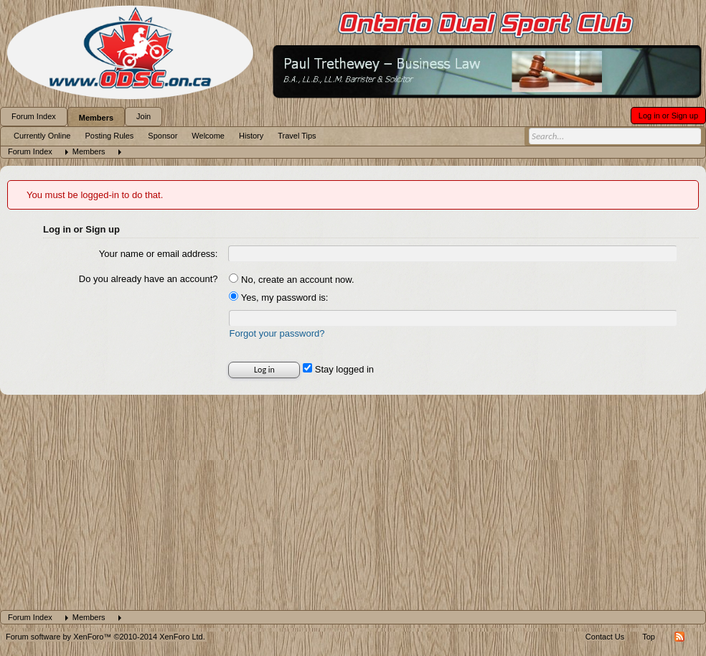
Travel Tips (297, 135)
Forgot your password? (276, 333)
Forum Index (33, 116)
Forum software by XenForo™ (105, 636)
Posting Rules (109, 135)
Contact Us (604, 636)
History (251, 135)
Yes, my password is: (278, 297)
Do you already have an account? (148, 278)
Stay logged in (338, 369)
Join (143, 116)
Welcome (208, 135)
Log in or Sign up (668, 115)
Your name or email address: (158, 253)
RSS (679, 637)
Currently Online (42, 135)
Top (648, 636)
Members (96, 117)
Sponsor (162, 135)
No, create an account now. (291, 279)
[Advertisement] (353, 502)
